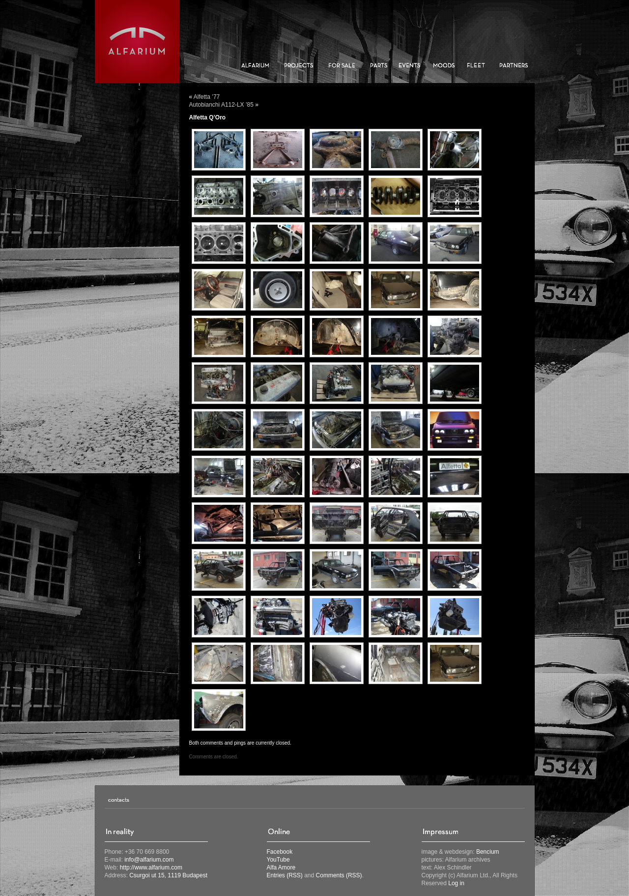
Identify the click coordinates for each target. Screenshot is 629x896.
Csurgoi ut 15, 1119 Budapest (168, 875)
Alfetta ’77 (207, 96)
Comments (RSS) (339, 875)
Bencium (487, 851)
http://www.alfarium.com (151, 867)
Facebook (280, 851)
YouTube (278, 859)
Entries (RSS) (285, 875)
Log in (456, 883)
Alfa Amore (281, 867)
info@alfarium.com (148, 859)
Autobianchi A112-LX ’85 (221, 104)
